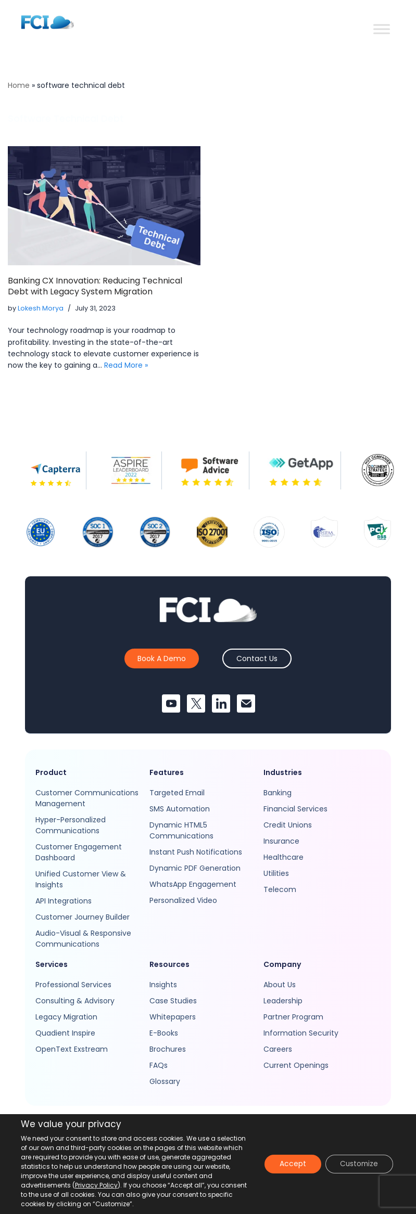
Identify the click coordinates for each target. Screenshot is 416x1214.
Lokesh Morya (41, 308)
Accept (289, 1164)
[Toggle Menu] (381, 29)
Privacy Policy (96, 1185)
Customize (357, 1164)
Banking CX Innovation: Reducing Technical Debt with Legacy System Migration (95, 286)
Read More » (126, 365)
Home (19, 85)
